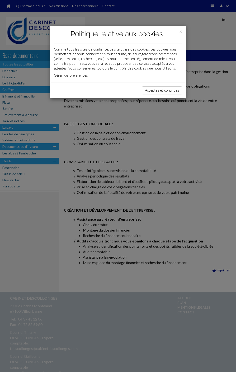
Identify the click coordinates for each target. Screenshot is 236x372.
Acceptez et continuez (162, 90)
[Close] (180, 31)
